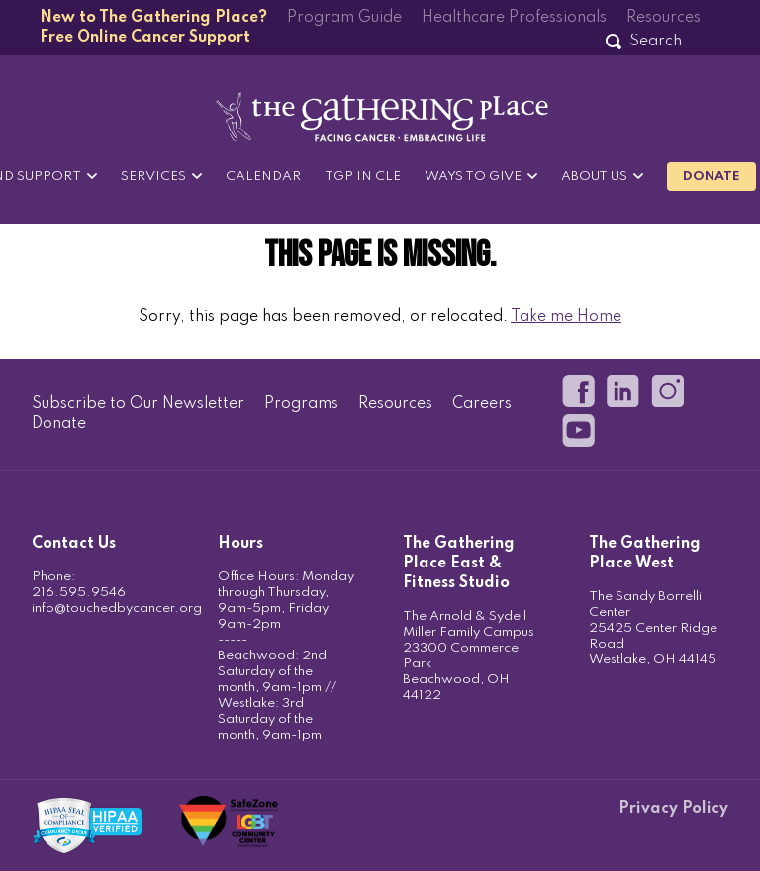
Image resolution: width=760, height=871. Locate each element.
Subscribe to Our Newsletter (138, 404)
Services (153, 176)
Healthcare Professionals (514, 18)
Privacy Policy (673, 809)
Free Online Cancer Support (145, 37)
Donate (711, 176)
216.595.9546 (79, 592)
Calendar (263, 176)
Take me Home (566, 317)
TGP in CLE (363, 176)
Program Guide (344, 18)
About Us (594, 176)
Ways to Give (473, 176)
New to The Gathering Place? (153, 18)
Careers (482, 404)
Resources (663, 18)
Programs (301, 404)
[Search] (655, 41)
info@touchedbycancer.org (117, 608)
